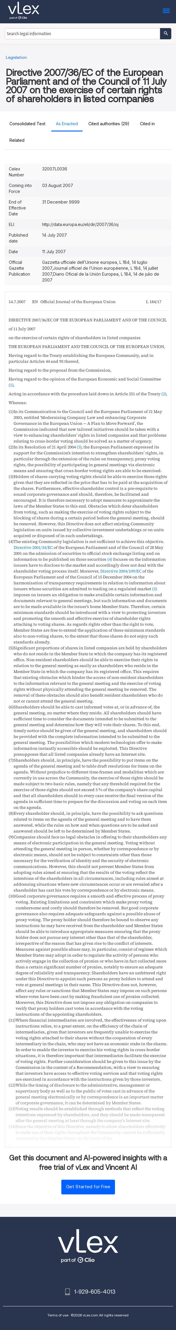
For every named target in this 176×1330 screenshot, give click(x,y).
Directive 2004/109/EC (121, 571)
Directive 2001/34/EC (33, 547)
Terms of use (57, 1315)
